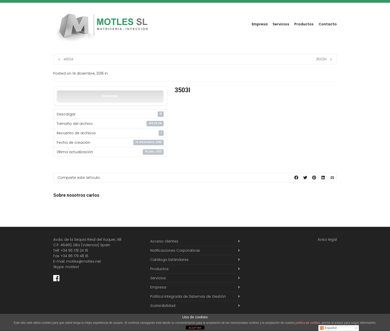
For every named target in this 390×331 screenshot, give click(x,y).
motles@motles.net (83, 261)
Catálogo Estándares (169, 259)
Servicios (281, 24)
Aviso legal (327, 239)
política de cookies (307, 323)
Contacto (328, 24)
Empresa (260, 24)
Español (328, 328)
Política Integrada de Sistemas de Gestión (188, 296)
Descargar (110, 96)
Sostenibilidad (162, 305)
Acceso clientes (164, 241)
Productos (304, 24)
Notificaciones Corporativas (175, 250)
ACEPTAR (195, 327)
